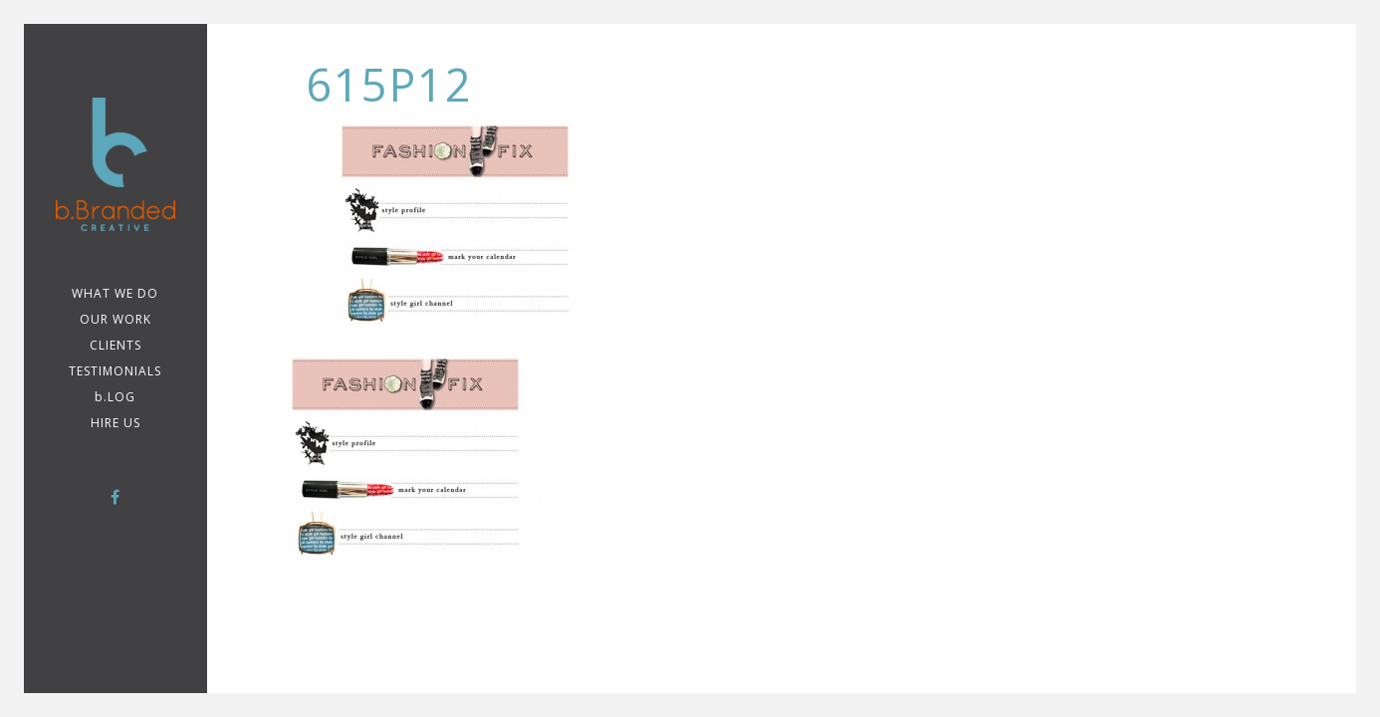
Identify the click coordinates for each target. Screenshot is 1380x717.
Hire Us (115, 422)
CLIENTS (115, 345)
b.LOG (115, 396)
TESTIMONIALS (115, 370)
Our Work (115, 319)
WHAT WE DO (115, 293)
